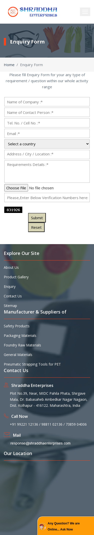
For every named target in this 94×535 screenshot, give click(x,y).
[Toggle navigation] (85, 12)
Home (9, 64)
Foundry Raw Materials (22, 345)
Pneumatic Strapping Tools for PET (32, 364)
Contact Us (13, 296)
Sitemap (10, 305)
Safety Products (17, 326)
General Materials (18, 354)
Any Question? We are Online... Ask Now (64, 526)
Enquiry (10, 286)
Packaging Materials (20, 335)
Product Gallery (16, 277)
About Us (11, 267)
